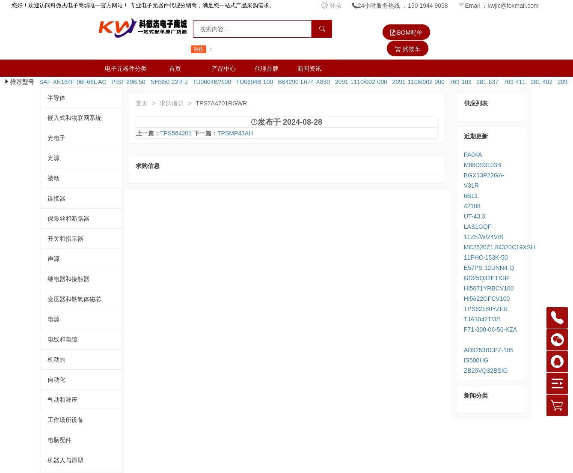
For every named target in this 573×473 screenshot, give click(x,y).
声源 (53, 258)
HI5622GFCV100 (487, 298)
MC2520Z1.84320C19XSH (499, 247)
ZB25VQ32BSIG (486, 370)
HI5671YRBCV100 (489, 288)
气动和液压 (62, 399)
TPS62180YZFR (486, 308)
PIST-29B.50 (126, 81)
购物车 (408, 48)
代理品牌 (267, 68)
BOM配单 (406, 32)
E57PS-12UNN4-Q (489, 267)
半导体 (56, 97)
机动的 (56, 359)
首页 (175, 68)
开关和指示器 (65, 238)
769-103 (459, 81)
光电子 (56, 138)
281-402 (539, 81)
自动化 (56, 379)
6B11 (471, 195)
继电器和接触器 (68, 278)
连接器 (56, 198)
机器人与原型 (65, 460)
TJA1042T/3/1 (483, 319)
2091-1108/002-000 (417, 81)
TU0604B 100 (253, 81)
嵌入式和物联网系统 (74, 117)
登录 (332, 5)
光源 (53, 158)
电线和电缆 (62, 339)
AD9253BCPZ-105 (489, 350)
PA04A (473, 154)
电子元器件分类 (126, 68)
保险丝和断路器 (68, 218)
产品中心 (224, 68)
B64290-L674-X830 (302, 81)
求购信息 (172, 103)
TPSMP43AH (235, 133)
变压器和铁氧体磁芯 (74, 299)
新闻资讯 (309, 68)
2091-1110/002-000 (359, 81)
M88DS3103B (482, 165)
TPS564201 (176, 133)
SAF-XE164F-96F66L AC (71, 81)
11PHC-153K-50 (486, 257)
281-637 (486, 81)
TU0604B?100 (210, 81)
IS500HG (476, 360)
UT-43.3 (474, 216)
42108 (472, 206)
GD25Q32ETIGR (486, 278)
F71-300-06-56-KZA (490, 329)
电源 (53, 319)
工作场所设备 (65, 419)
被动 (53, 178)
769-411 (512, 81)
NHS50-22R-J (167, 81)
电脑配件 (59, 440)
